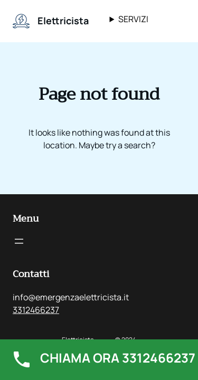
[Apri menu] (19, 241)
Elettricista (63, 20)
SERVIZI (133, 19)
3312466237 (36, 310)
